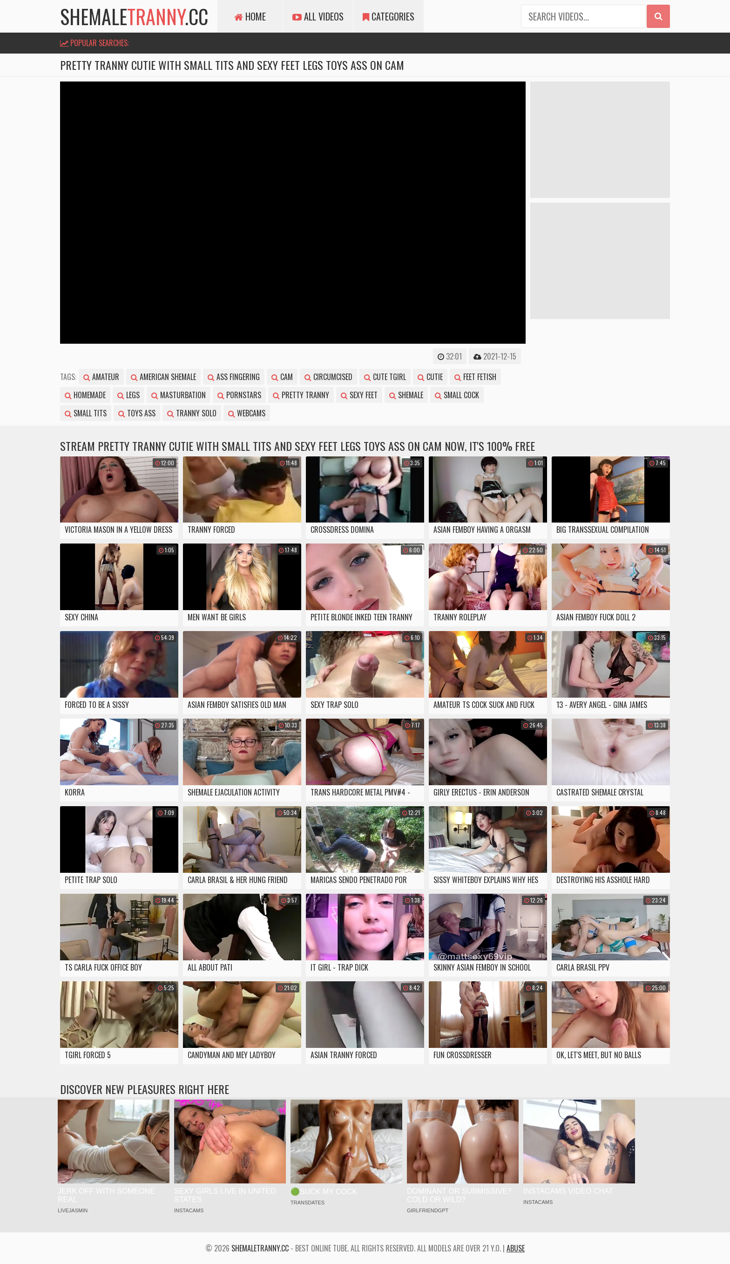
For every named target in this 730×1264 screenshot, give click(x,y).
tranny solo (191, 413)
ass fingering (234, 376)
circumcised (328, 376)
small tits (86, 413)
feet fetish (475, 376)
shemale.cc (134, 16)
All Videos (318, 16)
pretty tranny (301, 395)
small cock (457, 395)
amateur (101, 376)
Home (250, 16)
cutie (430, 376)
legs (128, 395)
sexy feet (359, 395)
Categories (388, 16)
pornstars (239, 395)
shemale (406, 395)
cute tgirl (385, 376)
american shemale (163, 376)
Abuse (516, 1248)
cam (282, 376)
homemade (85, 395)
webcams (246, 413)
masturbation (178, 395)
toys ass (136, 413)
